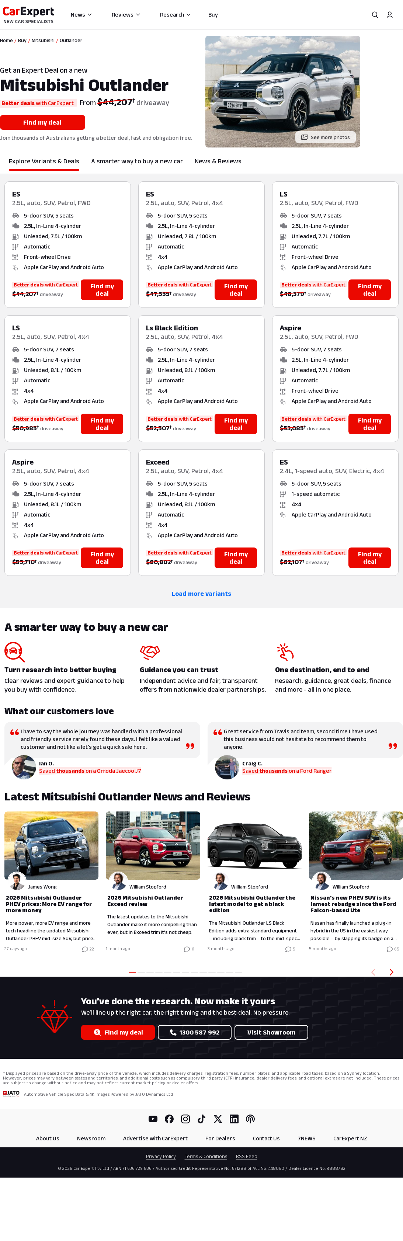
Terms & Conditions (206, 1156)
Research (175, 14)
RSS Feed (246, 1156)
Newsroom (91, 1138)
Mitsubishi (43, 40)
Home (6, 40)
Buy (213, 14)
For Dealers (220, 1138)
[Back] (372, 972)
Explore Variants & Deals (44, 161)
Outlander (71, 40)
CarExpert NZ (350, 1138)
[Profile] (389, 14)
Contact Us (266, 1138)
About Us (47, 1138)
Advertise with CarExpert (155, 1138)
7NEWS (307, 1138)
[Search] (375, 14)
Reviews (126, 14)
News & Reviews (218, 161)
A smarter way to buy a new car (137, 161)
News (82, 14)
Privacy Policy (161, 1156)
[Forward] (393, 972)
